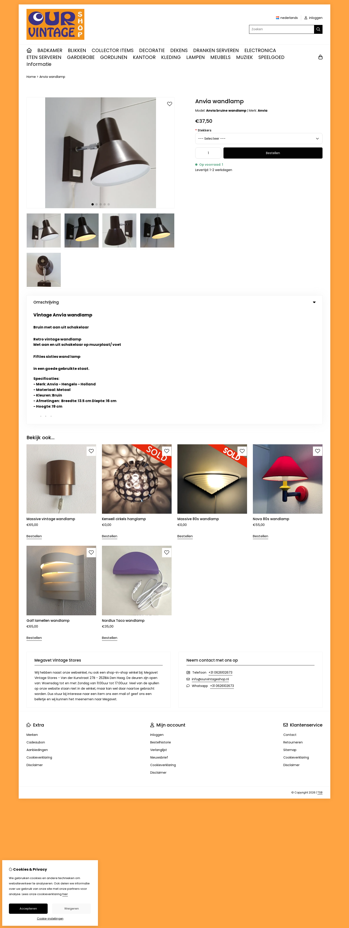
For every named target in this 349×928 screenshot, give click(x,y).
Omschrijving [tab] (174, 302)
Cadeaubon (35, 627)
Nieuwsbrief (159, 642)
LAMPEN (195, 57)
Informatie (38, 64)
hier (65, 894)
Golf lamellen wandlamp (47, 505)
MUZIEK (244, 57)
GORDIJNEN (113, 57)
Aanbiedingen (37, 634)
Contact (289, 619)
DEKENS (179, 50)
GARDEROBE (81, 57)
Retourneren (293, 627)
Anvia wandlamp (52, 76)
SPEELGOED (271, 57)
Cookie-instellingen (50, 918)
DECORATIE (152, 50)
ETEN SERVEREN (43, 57)
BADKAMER (49, 50)
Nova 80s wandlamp (271, 404)
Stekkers (203, 130)
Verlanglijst (158, 634)
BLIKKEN (77, 50)
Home (31, 76)
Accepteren (28, 908)
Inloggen (157, 619)
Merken (32, 619)
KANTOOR (144, 57)
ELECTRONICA (260, 50)
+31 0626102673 (220, 557)
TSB (320, 677)
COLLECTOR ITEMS (113, 50)
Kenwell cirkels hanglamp (124, 404)
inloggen (313, 18)
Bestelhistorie (160, 627)
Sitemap (289, 634)
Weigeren (71, 908)
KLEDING (171, 57)
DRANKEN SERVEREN (216, 50)
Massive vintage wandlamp (51, 404)
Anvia (262, 110)
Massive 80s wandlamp (198, 404)
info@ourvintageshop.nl (210, 564)
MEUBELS (220, 57)
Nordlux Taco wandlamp (123, 505)
